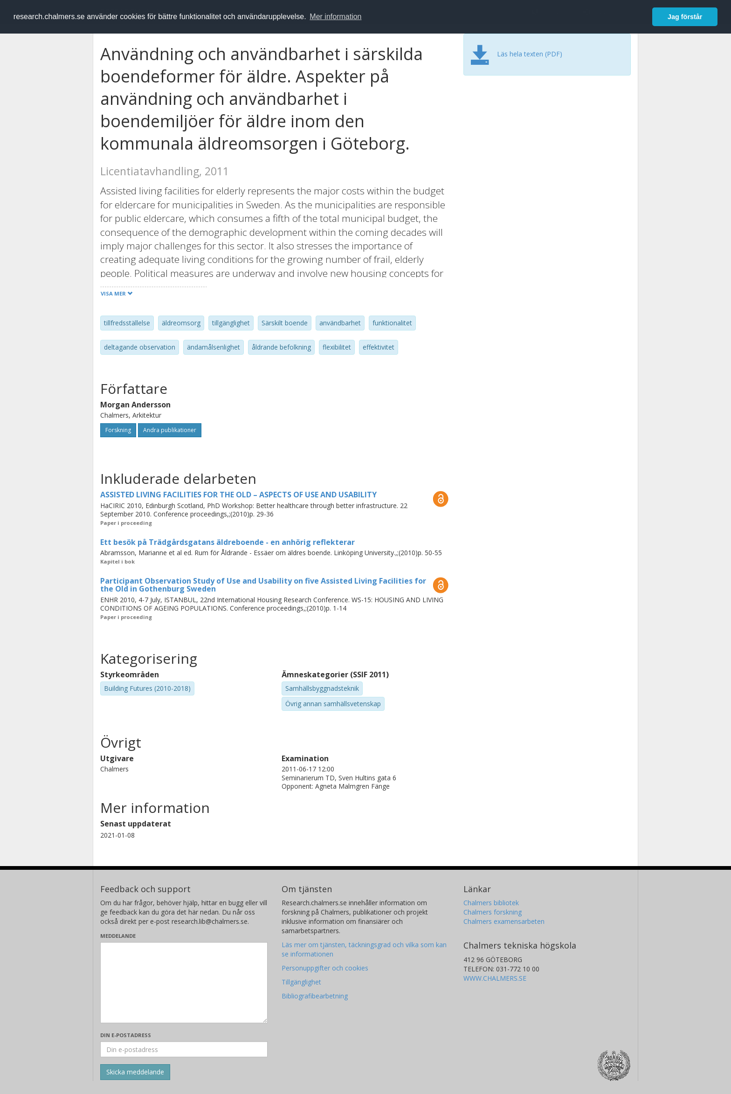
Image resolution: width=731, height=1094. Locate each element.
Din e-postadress (125, 1035)
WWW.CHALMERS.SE (494, 978)
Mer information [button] (335, 17)
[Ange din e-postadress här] (184, 1049)
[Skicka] (135, 1072)
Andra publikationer (169, 430)
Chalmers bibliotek (491, 902)
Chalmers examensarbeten (504, 921)
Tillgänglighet (301, 981)
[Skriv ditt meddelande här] (184, 982)
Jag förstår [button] (685, 17)
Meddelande (118, 935)
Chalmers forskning (492, 912)
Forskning (118, 430)
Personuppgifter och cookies (325, 967)
